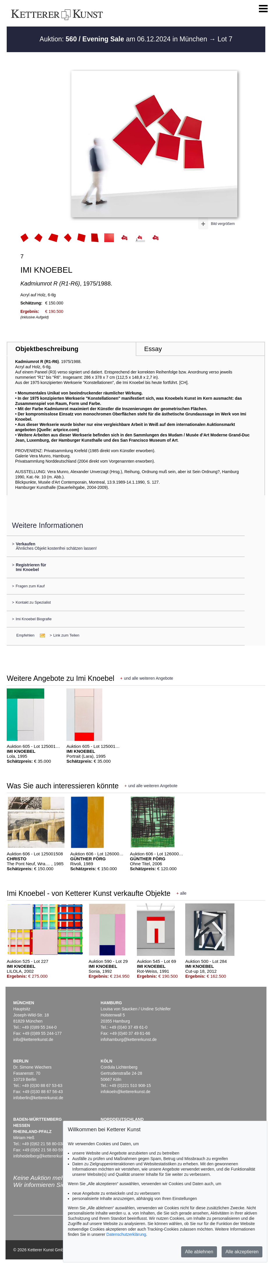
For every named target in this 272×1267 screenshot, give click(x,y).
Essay (153, 349)
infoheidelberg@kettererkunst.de (43, 1156)
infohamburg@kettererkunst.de (129, 1039)
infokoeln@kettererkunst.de (126, 1091)
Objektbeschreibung (46, 349)
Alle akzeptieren (242, 1251)
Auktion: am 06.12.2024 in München (124, 39)
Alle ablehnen (199, 1251)
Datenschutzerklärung (126, 1234)
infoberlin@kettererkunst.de (38, 1097)
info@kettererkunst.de (33, 1039)
